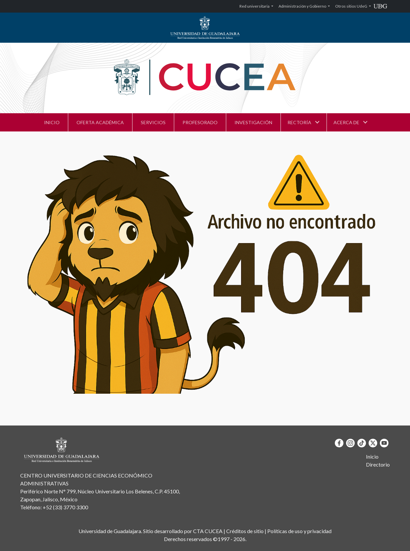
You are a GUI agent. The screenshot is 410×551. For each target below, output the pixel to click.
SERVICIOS (153, 122)
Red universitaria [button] (254, 6)
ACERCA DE (346, 122)
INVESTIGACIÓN (253, 122)
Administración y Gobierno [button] (303, 6)
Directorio (378, 464)
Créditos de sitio (245, 531)
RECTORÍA (299, 122)
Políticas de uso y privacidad (299, 531)
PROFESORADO (200, 122)
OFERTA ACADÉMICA (100, 122)
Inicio (372, 456)
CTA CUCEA (208, 531)
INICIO (52, 122)
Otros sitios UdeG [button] (351, 6)
